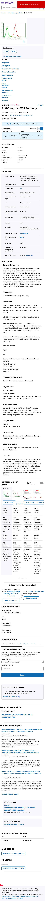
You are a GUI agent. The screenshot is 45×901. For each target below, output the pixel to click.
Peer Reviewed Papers (5, 85)
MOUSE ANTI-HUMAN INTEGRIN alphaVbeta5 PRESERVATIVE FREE (17, 716)
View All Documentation (11, 56)
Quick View (9, 503)
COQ (13, 52)
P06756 (22, 237)
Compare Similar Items (10, 69)
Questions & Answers (6, 97)
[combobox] (22, 668)
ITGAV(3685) (29, 255)
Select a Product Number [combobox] (11, 662)
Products (3, 13)
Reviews (5, 101)
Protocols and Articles (7, 79)
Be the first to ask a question (13, 853)
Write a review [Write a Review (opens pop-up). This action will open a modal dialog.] (17, 115)
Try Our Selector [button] (31, 598)
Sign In (9, 124)
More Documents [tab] (36, 644)
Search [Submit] (22, 675)
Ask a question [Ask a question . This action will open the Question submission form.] (27, 115)
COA (6, 52)
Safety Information (9, 72)
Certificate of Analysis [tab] (9, 644)
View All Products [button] (11, 600)
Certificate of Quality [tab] (23, 644)
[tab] (5, 13)
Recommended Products (7, 91)
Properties (5, 63)
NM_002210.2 (24, 233)
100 (21, 188)
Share (40, 105)
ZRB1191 (7, 805)
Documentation (7, 75)
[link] (6, 896)
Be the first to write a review (14, 868)
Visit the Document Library (11, 697)
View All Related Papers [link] (9, 794)
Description (6, 66)
